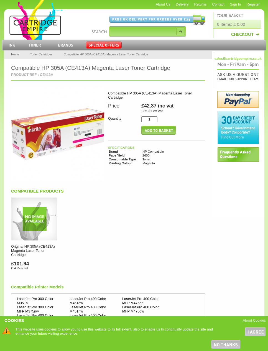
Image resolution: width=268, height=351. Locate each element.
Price (113, 106)
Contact (218, 4)
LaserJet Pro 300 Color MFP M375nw (35, 309)
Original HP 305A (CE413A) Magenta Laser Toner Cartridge (33, 250)
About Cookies (254, 320)
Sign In (235, 4)
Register (253, 4)
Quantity (114, 118)
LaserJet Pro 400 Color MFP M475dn (140, 301)
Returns (200, 4)
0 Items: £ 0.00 (231, 24)
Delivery (182, 4)
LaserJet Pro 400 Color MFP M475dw (140, 309)
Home (15, 54)
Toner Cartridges (41, 54)
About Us (163, 4)
